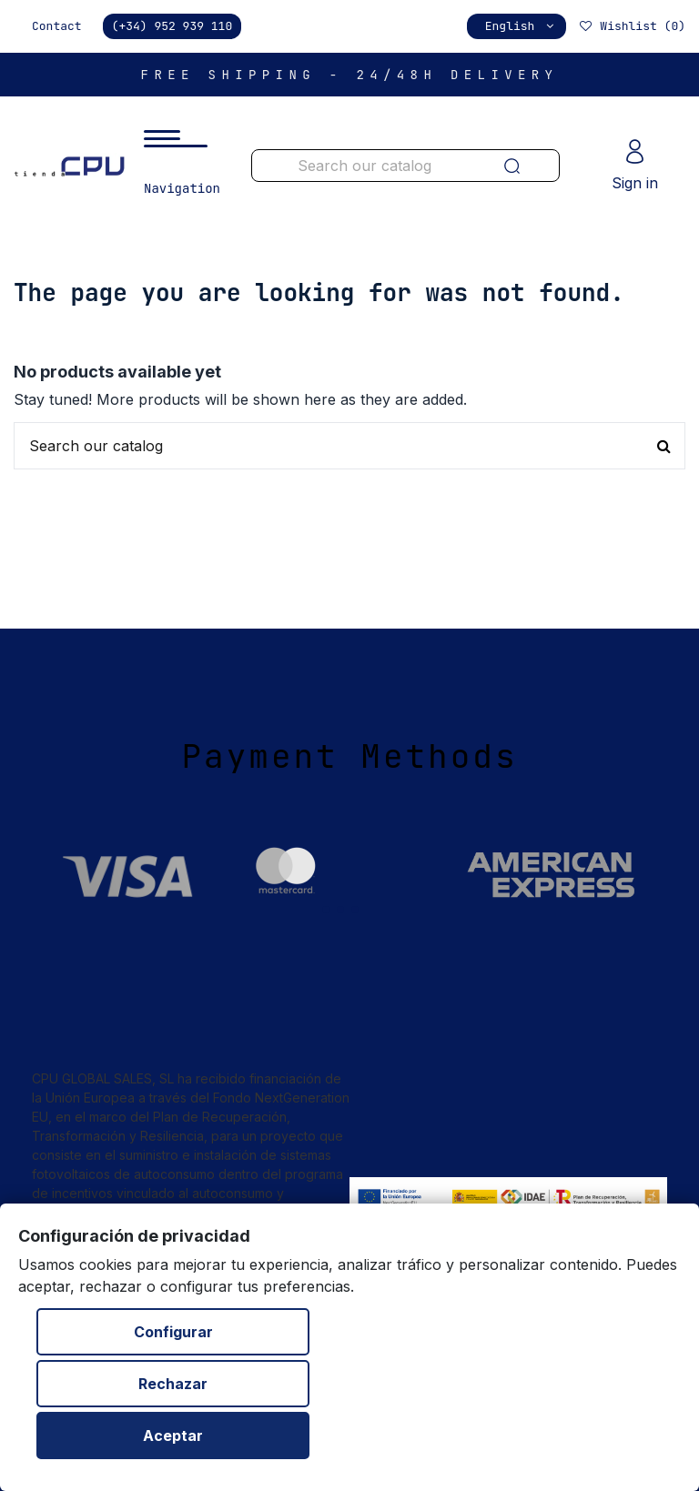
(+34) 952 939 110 (172, 26)
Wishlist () (631, 26)
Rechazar (173, 1384)
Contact (57, 26)
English (521, 26)
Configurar (173, 1332)
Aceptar (173, 1435)
